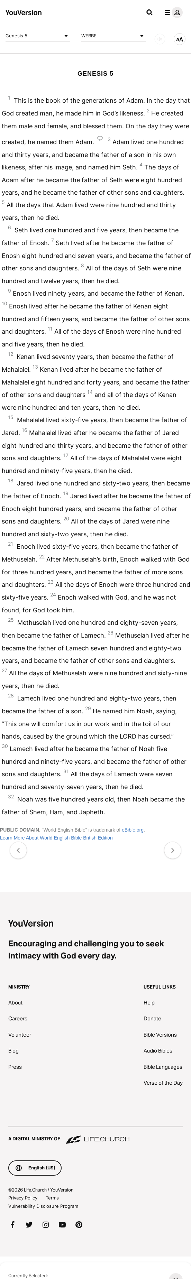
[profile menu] (172, 12)
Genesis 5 (38, 36)
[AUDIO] (159, 39)
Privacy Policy (22, 1198)
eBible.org (133, 830)
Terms (52, 1198)
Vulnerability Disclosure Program (43, 1206)
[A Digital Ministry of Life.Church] (95, 1135)
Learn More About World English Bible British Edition (56, 838)
